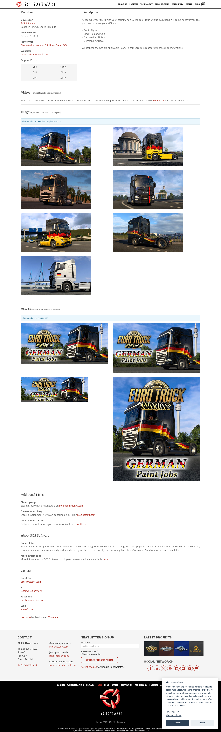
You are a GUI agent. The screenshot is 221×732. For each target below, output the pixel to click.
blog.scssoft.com (86, 514)
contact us (159, 100)
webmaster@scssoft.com (62, 665)
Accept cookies (89, 667)
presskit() (26, 617)
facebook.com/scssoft (32, 600)
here (105, 559)
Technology (146, 4)
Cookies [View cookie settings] (61, 685)
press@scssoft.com (31, 581)
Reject (202, 723)
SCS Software (28, 23)
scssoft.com (80, 524)
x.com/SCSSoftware (31, 590)
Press (99, 685)
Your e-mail (110, 644)
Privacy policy (172, 712)
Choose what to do (89, 651)
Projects (133, 4)
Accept (177, 723)
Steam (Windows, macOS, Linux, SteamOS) (44, 45)
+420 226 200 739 (27, 665)
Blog (197, 4)
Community (177, 4)
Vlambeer (53, 617)
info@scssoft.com (58, 646)
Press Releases (162, 4)
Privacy (90, 685)
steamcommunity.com (71, 505)
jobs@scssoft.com (59, 655)
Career (189, 4)
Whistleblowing (75, 685)
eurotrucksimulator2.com (35, 54)
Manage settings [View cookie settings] (173, 715)
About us (122, 4)
